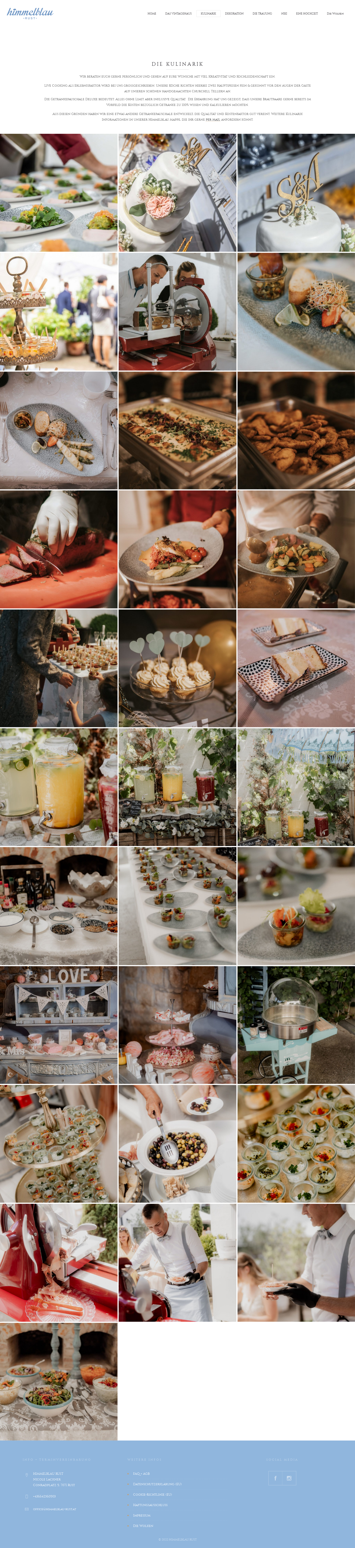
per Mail (213, 120)
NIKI (284, 13)
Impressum (141, 1515)
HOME (152, 13)
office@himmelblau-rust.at (54, 1509)
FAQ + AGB (141, 1474)
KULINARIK (208, 13)
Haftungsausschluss (150, 1505)
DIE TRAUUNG (262, 13)
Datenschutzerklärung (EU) (157, 1484)
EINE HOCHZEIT (307, 13)
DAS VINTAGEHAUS (178, 13)
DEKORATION (234, 13)
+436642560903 (44, 1496)
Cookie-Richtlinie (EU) (152, 1495)
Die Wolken (335, 13)
